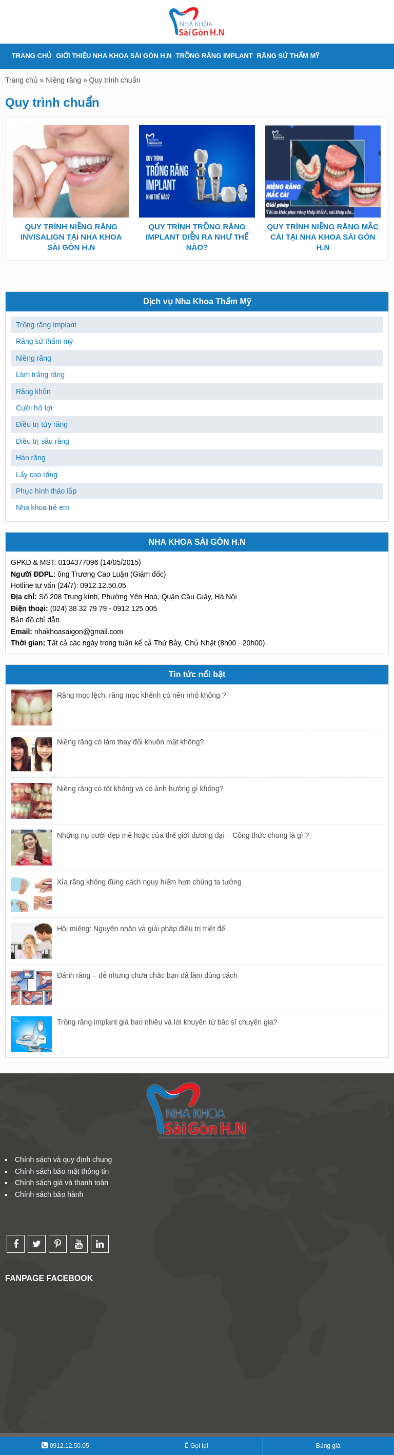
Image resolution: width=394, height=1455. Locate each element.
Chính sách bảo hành (49, 1194)
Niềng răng (63, 80)
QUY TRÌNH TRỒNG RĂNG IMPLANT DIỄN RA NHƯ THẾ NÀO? (197, 236)
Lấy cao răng (36, 474)
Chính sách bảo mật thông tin (62, 1171)
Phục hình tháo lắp (46, 491)
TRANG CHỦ (32, 56)
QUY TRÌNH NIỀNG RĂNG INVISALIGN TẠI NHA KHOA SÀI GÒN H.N (71, 236)
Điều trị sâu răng (42, 441)
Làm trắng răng (40, 374)
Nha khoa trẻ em (42, 507)
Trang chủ (21, 80)
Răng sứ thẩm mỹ (288, 56)
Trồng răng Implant (214, 56)
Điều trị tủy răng (42, 424)
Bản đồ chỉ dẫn (35, 620)
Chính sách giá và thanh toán (61, 1182)
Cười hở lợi (34, 408)
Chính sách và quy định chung (63, 1159)
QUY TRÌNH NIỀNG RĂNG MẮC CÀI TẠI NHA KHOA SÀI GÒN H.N (323, 236)
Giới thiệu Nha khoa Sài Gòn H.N (113, 56)
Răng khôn (33, 391)
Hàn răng (31, 458)
